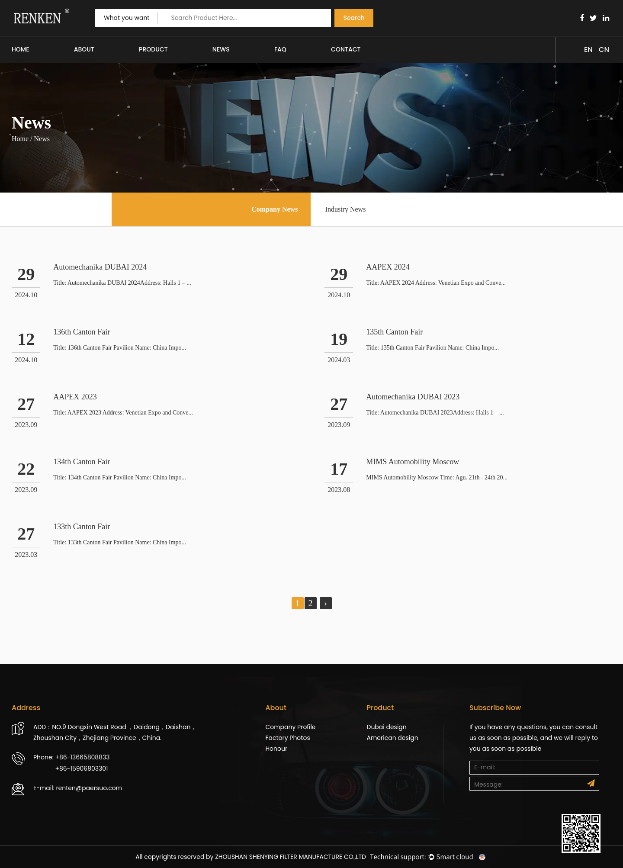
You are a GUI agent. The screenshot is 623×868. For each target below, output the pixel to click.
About (84, 49)
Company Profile (290, 727)
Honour (276, 748)
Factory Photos (287, 737)
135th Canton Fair (394, 332)
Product (153, 49)
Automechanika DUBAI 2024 (100, 267)
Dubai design (386, 727)
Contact (345, 49)
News (221, 49)
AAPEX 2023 (75, 396)
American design (392, 737)
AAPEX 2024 (388, 267)
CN (604, 50)
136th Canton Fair (81, 332)
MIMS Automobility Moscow (412, 461)
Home (20, 49)
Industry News (345, 209)
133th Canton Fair (81, 526)
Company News (274, 209)
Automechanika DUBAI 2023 (412, 396)
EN (588, 50)
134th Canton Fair (81, 461)
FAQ (280, 49)
